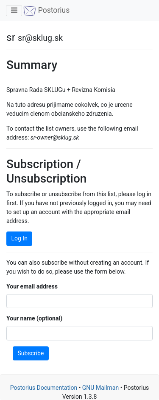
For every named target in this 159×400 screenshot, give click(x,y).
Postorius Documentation (44, 387)
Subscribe (31, 353)
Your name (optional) (34, 318)
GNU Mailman (100, 387)
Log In (19, 238)
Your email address (32, 286)
